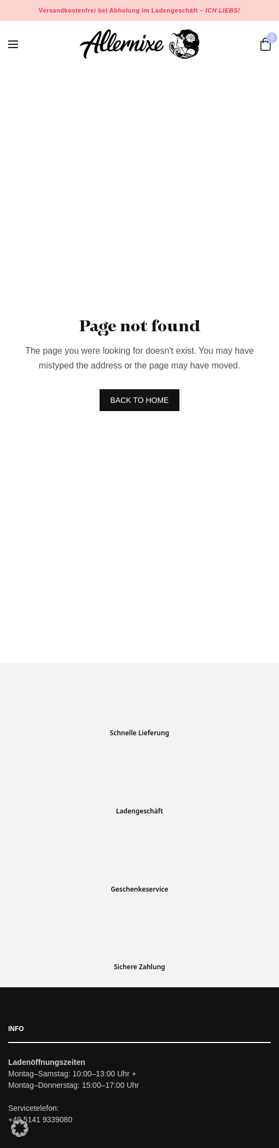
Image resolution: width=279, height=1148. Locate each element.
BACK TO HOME (140, 400)
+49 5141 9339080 (40, 1120)
